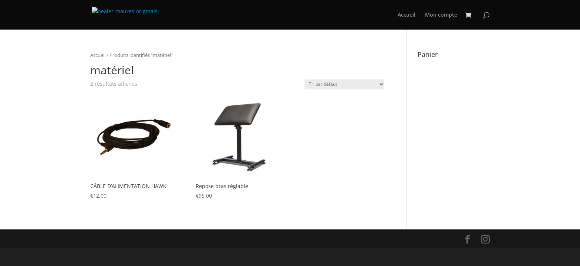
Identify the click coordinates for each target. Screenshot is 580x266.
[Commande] (344, 84)
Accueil (406, 15)
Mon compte (441, 15)
